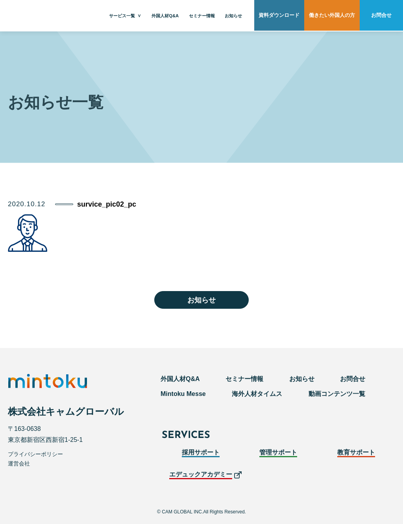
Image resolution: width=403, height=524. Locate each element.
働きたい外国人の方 (331, 15)
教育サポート (356, 452)
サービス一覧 (122, 15)
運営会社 (19, 463)
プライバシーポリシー (35, 454)
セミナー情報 (202, 15)
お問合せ (381, 15)
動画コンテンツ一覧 (337, 393)
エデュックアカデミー (200, 474)
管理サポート (278, 452)
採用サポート (201, 452)
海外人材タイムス (257, 393)
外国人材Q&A (165, 15)
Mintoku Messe (183, 393)
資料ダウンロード (279, 15)
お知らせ (233, 15)
